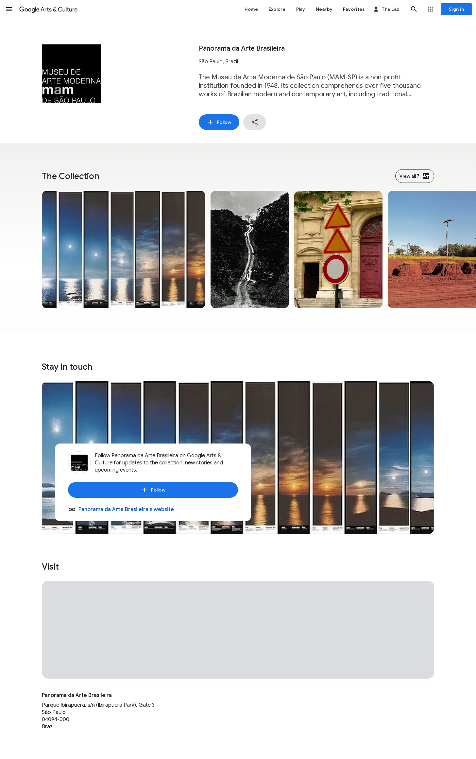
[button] (9, 9)
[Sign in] (456, 9)
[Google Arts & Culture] (48, 9)
